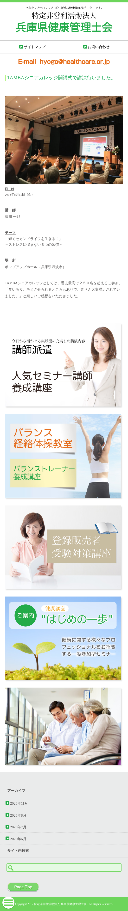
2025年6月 (18, 839)
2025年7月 (18, 827)
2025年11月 (19, 803)
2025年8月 (18, 815)
